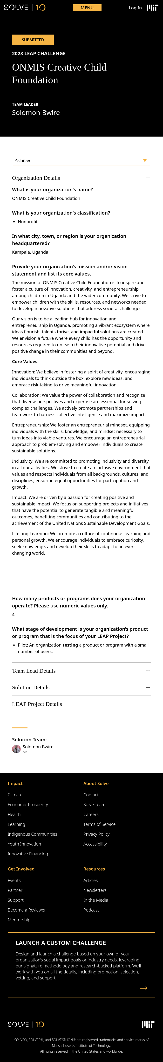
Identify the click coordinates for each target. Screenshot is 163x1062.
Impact (15, 783)
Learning (16, 824)
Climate (15, 795)
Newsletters (95, 890)
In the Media (95, 900)
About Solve (96, 783)
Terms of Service (99, 824)
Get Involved (21, 869)
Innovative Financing (28, 854)
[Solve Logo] (25, 8)
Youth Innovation (24, 844)
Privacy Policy (96, 834)
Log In (135, 8)
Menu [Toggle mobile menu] (87, 8)
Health (14, 814)
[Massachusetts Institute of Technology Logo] (152, 7)
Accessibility (95, 844)
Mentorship (19, 920)
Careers (91, 814)
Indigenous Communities (32, 834)
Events (14, 880)
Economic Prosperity (28, 804)
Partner (15, 890)
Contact (91, 795)
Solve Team (94, 804)
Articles (90, 880)
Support (16, 900)
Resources (94, 869)
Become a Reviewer (27, 910)
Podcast (91, 910)
